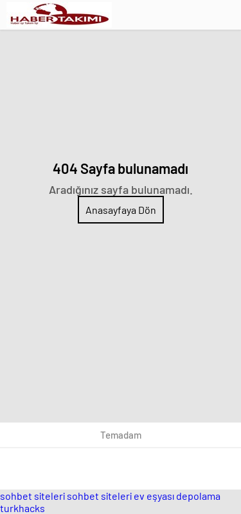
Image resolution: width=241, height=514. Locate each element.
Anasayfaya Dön (120, 210)
